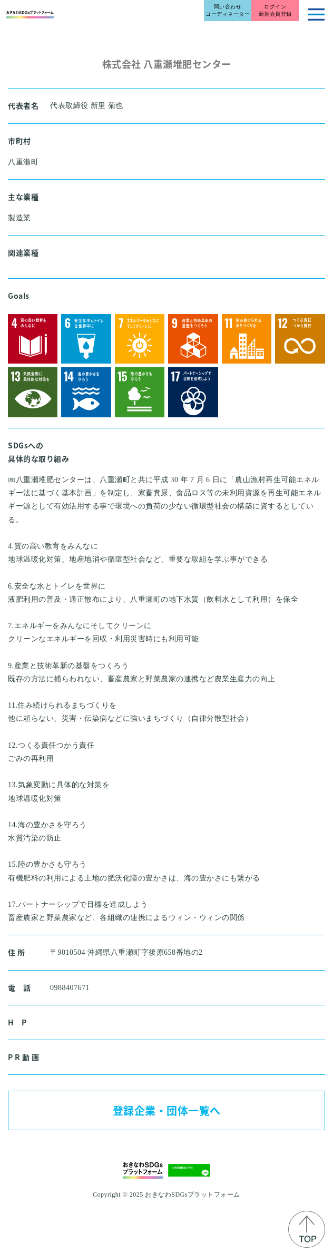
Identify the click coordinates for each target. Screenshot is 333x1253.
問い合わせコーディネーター (227, 10)
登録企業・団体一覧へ (167, 1110)
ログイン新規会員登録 (275, 10)
